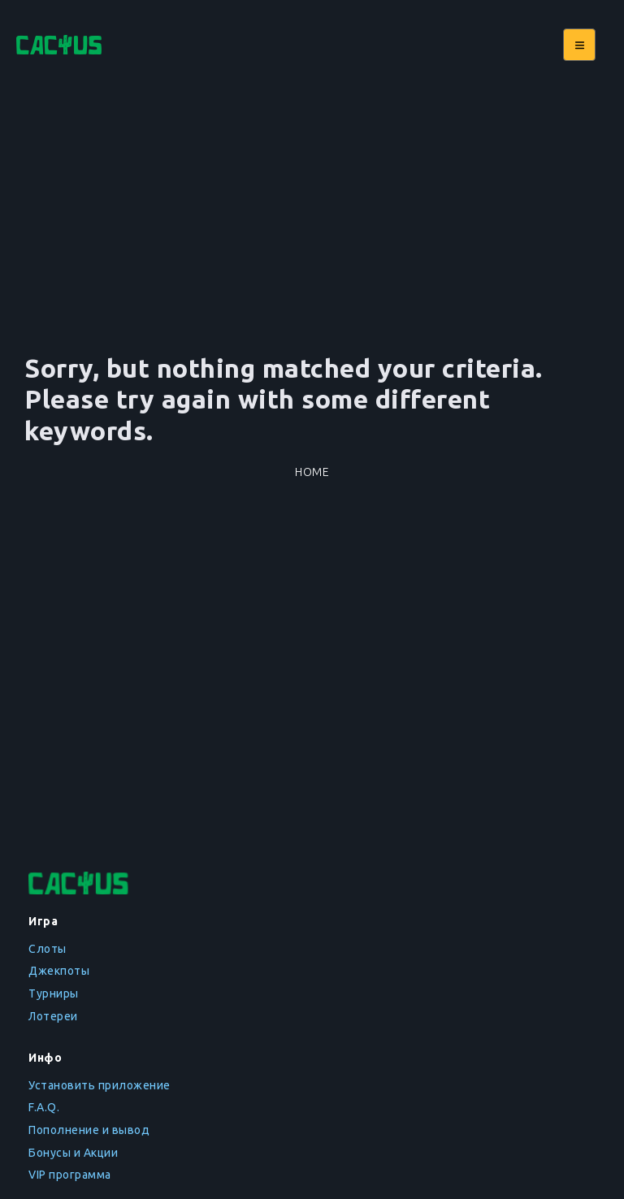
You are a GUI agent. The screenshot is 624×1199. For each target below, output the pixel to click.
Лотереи (53, 1016)
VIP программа (69, 1174)
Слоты (47, 948)
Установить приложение (99, 1085)
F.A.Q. (43, 1107)
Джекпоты (58, 970)
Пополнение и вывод (89, 1129)
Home (312, 471)
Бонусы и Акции (73, 1152)
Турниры (53, 993)
